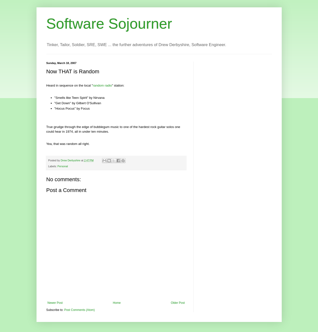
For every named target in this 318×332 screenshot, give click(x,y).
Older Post (178, 303)
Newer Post (55, 303)
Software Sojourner (109, 23)
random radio (102, 85)
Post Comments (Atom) (79, 310)
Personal (62, 166)
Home (117, 303)
